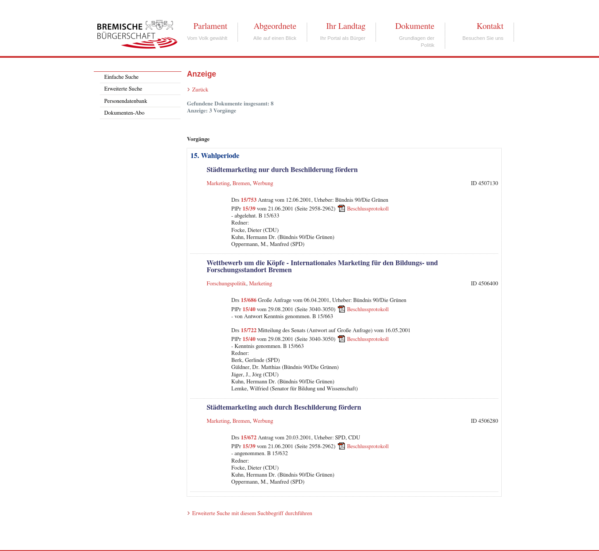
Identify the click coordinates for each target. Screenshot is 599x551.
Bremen (241, 183)
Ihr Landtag (345, 26)
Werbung (263, 183)
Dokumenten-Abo (124, 113)
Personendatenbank (125, 101)
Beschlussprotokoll (368, 209)
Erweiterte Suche (123, 89)
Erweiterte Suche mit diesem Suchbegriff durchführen (252, 513)
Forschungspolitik (226, 284)
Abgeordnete (275, 26)
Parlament (210, 26)
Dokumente (414, 26)
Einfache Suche (121, 77)
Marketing (218, 183)
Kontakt (490, 26)
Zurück (200, 90)
